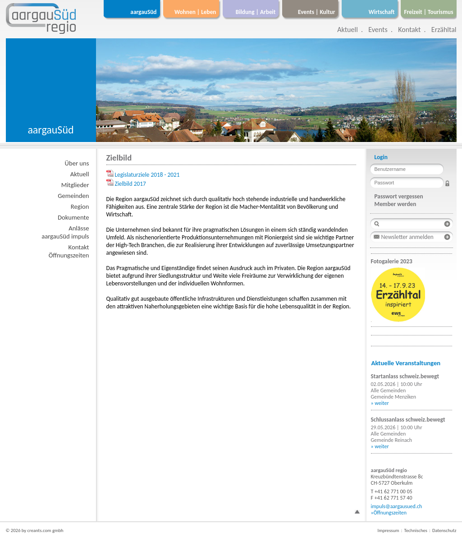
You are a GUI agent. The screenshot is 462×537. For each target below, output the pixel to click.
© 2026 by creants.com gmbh (35, 530)
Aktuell (347, 29)
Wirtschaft (382, 12)
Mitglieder (75, 185)
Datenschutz (444, 530)
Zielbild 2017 (130, 184)
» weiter (380, 403)
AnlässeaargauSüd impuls (65, 232)
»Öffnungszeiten (389, 512)
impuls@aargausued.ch (396, 506)
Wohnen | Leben (195, 12)
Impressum (388, 530)
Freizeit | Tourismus (428, 12)
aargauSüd (143, 12)
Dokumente (73, 217)
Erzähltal (444, 29)
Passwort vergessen (399, 196)
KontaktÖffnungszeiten (69, 251)
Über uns (77, 163)
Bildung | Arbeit (256, 12)
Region (80, 206)
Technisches (415, 530)
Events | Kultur (316, 12)
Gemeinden (73, 196)
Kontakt (409, 29)
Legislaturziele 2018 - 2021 (147, 175)
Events (377, 29)
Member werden (395, 204)
